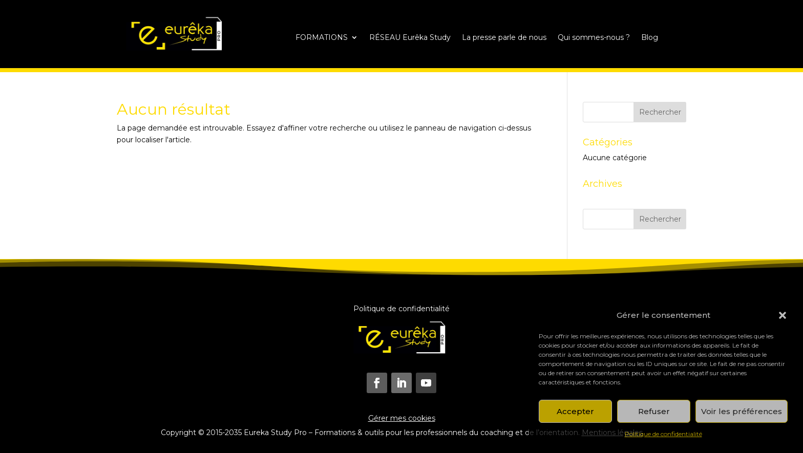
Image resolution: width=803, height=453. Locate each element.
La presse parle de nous (504, 38)
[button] (782, 315)
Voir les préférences (741, 411)
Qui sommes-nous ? (594, 38)
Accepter (575, 411)
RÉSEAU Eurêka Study (410, 38)
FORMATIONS (321, 38)
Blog (649, 38)
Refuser (654, 411)
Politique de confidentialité (663, 434)
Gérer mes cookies (401, 418)
